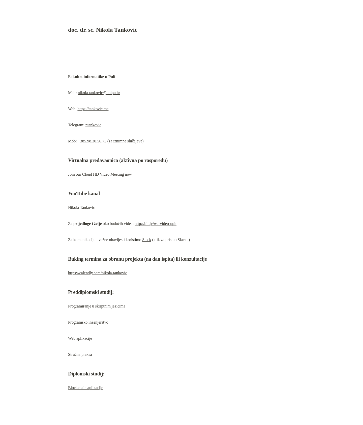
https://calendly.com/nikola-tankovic (97, 273)
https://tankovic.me (92, 109)
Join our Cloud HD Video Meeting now (100, 174)
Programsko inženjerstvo (88, 322)
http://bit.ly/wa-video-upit (155, 223)
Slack (146, 240)
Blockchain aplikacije (85, 387)
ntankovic (93, 125)
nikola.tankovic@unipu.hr (99, 93)
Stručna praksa (80, 354)
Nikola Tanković (81, 207)
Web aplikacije (80, 338)
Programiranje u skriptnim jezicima (96, 306)
